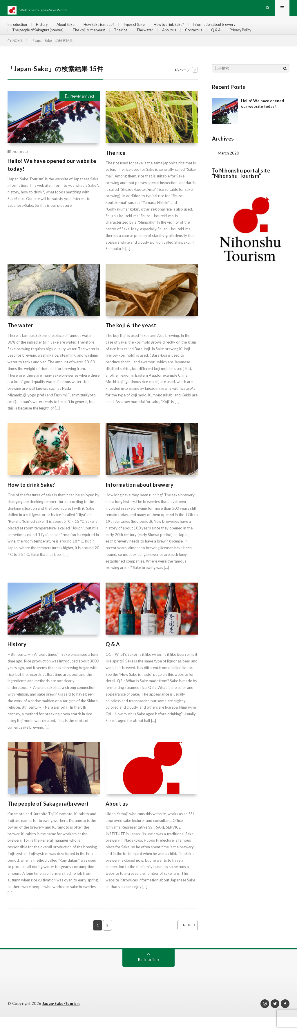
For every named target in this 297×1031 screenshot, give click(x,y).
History (46, 28)
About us (186, 39)
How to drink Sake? (187, 28)
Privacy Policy (265, 39)
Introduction (19, 28)
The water (159, 39)
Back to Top (148, 973)
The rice (133, 39)
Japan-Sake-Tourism (62, 1018)
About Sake (72, 28)
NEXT (181, 939)
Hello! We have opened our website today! (52, 179)
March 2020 (228, 167)
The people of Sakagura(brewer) (41, 39)
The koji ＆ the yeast (98, 39)
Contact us (214, 39)
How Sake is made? (109, 28)
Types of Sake (148, 28)
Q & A (239, 39)
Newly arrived (82, 110)
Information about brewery (237, 28)
